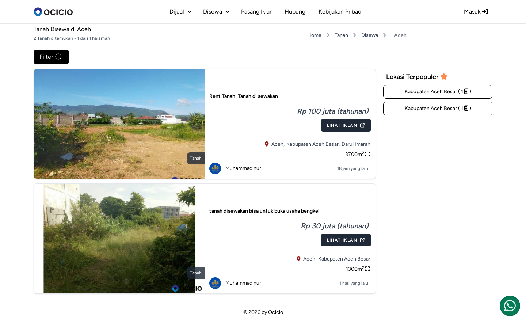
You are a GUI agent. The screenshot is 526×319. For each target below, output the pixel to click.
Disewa (369, 35)
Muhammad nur (235, 168)
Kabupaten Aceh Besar (344, 259)
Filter (51, 57)
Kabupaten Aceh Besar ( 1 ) (438, 91)
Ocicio (275, 312)
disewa (216, 11)
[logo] (53, 12)
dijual (180, 11)
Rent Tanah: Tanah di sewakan (243, 96)
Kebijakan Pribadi (341, 11)
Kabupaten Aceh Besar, (313, 144)
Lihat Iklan (346, 125)
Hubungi (296, 11)
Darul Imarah (356, 144)
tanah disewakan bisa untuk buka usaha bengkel (264, 211)
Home (314, 35)
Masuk (476, 11)
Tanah (341, 35)
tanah (196, 158)
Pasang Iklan (257, 11)
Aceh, (278, 144)
